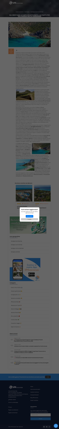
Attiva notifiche (29, 216)
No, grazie (29, 219)
